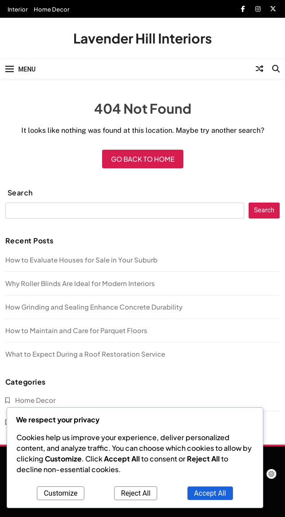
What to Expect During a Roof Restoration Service (85, 354)
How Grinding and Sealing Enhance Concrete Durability (93, 306)
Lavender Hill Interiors (142, 38)
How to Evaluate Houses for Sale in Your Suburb (81, 259)
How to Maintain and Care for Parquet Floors (76, 330)
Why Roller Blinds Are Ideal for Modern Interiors (80, 283)
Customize (61, 493)
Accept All (210, 493)
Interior (18, 9)
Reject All (135, 493)
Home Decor (52, 9)
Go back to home (142, 159)
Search (20, 192)
